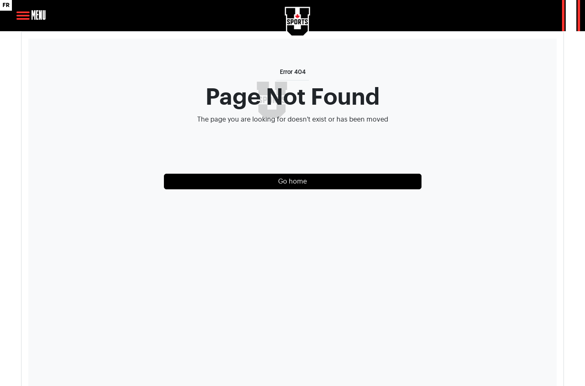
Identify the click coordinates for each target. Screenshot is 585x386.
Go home (292, 181)
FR (5, 5)
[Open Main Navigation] (23, 15)
